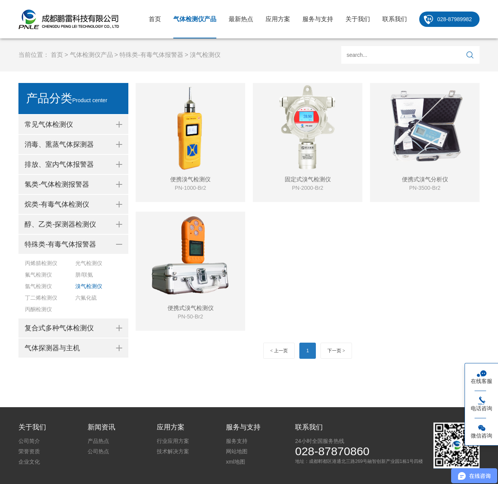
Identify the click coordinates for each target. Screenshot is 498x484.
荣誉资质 (29, 451)
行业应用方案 (173, 441)
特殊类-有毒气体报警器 (151, 54)
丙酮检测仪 (38, 309)
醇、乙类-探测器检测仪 (60, 224)
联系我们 (394, 19)
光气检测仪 (88, 263)
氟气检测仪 (38, 275)
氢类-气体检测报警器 (57, 184)
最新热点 (241, 19)
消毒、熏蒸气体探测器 (59, 144)
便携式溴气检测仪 (191, 308)
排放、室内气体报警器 (59, 164)
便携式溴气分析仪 (425, 179)
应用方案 (278, 19)
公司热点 (98, 451)
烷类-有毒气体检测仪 (57, 204)
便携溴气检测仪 (190, 179)
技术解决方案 (173, 451)
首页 (155, 19)
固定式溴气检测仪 (308, 179)
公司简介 (29, 441)
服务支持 (236, 441)
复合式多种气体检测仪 (59, 328)
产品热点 (98, 441)
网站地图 (236, 451)
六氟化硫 (86, 298)
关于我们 (357, 19)
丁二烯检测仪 (41, 298)
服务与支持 (317, 19)
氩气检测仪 (38, 286)
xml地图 (235, 462)
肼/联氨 (84, 275)
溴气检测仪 (205, 54)
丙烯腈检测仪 (41, 263)
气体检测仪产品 (194, 19)
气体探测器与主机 (52, 348)
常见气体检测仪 (49, 124)
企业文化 (29, 462)
